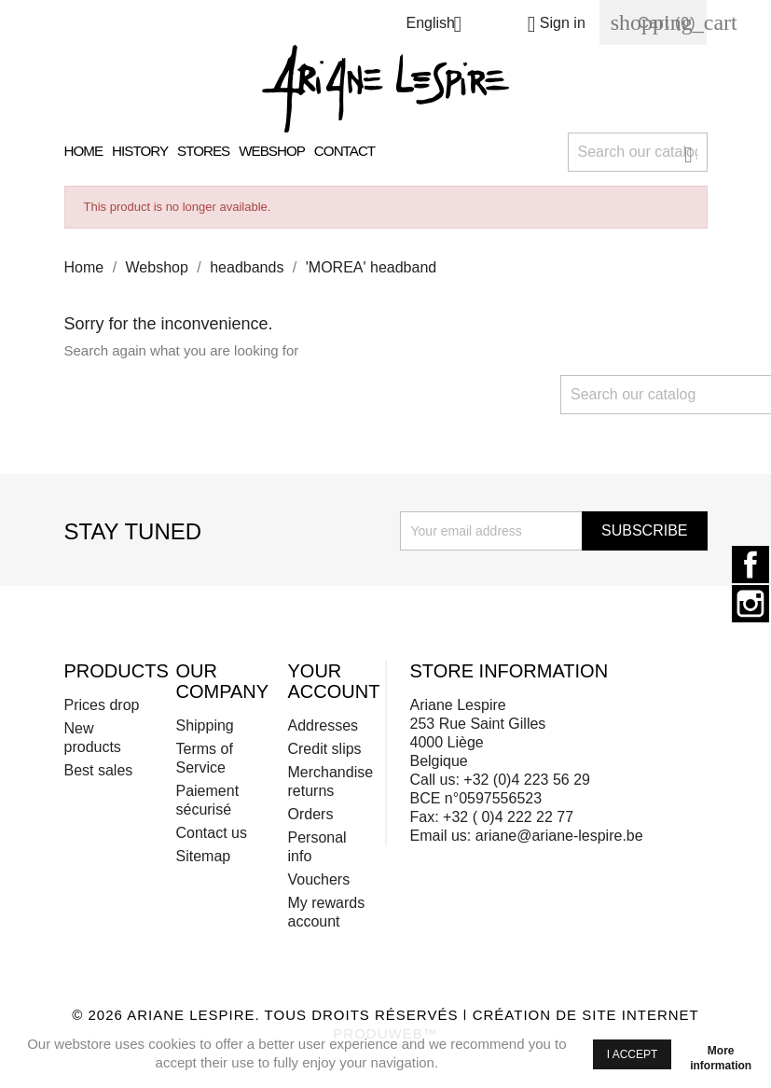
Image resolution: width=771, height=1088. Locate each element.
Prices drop (102, 705)
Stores (203, 151)
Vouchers (318, 879)
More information (720, 1053)
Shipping (204, 725)
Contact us (210, 833)
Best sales (98, 770)
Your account (333, 681)
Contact (344, 151)
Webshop (272, 151)
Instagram (750, 603)
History (140, 151)
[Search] (638, 152)
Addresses (322, 725)
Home (83, 151)
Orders (310, 814)
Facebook (750, 564)
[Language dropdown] (440, 25)
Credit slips (324, 749)
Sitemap (202, 856)
